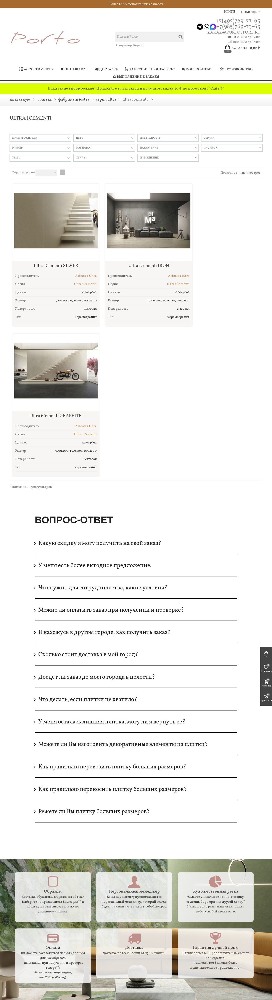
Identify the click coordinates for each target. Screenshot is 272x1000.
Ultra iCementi (76, 277)
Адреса (18, 916)
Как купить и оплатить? (150, 69)
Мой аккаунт (153, 872)
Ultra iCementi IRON (136, 259)
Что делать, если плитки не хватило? (87, 542)
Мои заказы (152, 878)
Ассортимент (34, 69)
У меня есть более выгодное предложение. (94, 408)
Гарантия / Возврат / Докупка (36, 872)
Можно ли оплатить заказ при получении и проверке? (111, 453)
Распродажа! (88, 872)
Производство (236, 69)
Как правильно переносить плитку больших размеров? (112, 632)
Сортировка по (23, 172)
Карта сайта (22, 922)
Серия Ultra (106, 99)
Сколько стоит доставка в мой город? (88, 497)
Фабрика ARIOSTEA (73, 99)
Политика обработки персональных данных (29, 931)
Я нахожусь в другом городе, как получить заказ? (104, 475)
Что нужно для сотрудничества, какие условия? (102, 430)
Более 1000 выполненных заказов (136, 4)
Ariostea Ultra (77, 269)
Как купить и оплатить (31, 878)
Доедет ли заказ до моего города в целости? (96, 520)
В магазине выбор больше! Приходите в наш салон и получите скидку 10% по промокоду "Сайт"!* (136, 88)
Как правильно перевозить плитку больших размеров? (112, 609)
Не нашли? (72, 69)
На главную (20, 99)
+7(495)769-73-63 (238, 21)
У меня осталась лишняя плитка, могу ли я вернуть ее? (111, 564)
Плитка (45, 99)
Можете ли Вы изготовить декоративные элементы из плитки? (123, 587)
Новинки (85, 878)
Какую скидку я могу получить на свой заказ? (99, 386)
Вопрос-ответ (197, 69)
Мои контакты (154, 884)
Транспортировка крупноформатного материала (35, 898)
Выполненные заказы (136, 77)
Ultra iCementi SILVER (51, 259)
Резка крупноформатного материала (32, 909)
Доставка (106, 69)
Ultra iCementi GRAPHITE (220, 259)
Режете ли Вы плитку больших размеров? (94, 654)
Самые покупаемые (93, 884)
